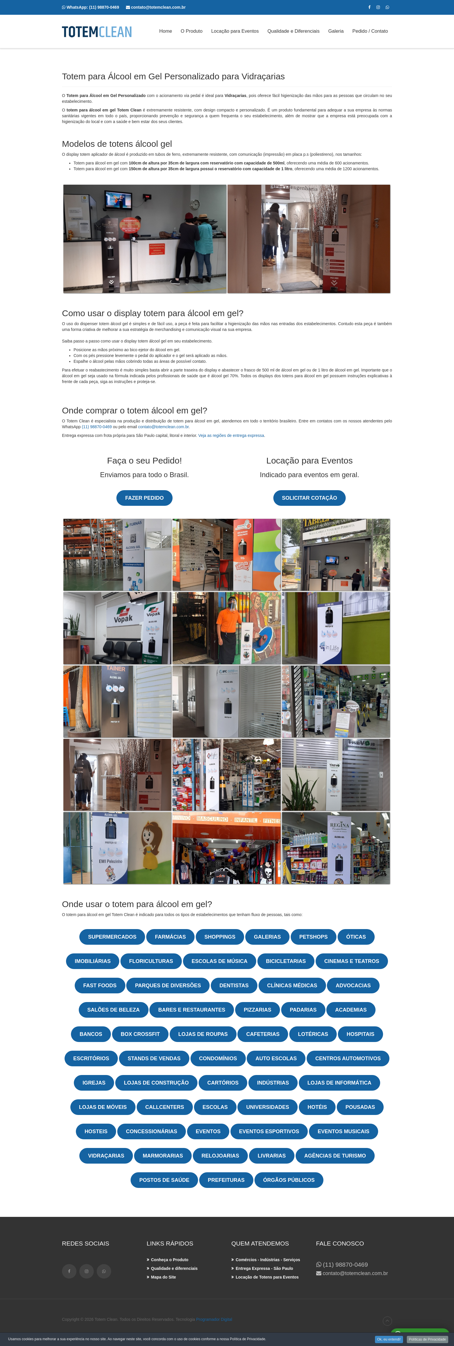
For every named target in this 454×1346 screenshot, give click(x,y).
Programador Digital (214, 1319)
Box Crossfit (140, 1034)
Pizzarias (257, 1010)
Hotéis (317, 1107)
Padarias (303, 1010)
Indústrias (273, 1083)
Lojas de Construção (156, 1083)
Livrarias (272, 1156)
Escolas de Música (220, 961)
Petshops (313, 937)
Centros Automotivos (348, 1058)
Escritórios (91, 1058)
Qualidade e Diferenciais (294, 31)
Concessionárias (151, 1131)
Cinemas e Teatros (351, 961)
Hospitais (360, 1034)
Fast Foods (100, 985)
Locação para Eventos (235, 31)
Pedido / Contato (370, 31)
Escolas (215, 1107)
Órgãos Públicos (289, 1180)
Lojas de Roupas (203, 1034)
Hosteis (96, 1131)
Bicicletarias (286, 961)
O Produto (191, 31)
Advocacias (353, 985)
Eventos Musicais (343, 1131)
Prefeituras (226, 1180)
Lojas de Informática (339, 1083)
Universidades (267, 1107)
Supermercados (112, 937)
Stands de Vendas (154, 1058)
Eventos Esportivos (269, 1131)
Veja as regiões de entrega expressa (231, 435)
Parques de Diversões (168, 985)
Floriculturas (151, 961)
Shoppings (219, 937)
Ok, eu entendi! (388, 1339)
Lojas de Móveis (103, 1107)
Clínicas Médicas (292, 985)
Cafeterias (262, 1034)
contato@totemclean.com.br (163, 426)
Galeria (336, 31)
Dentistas (234, 985)
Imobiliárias (93, 961)
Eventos (208, 1131)
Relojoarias (220, 1156)
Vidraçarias (106, 1156)
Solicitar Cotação (309, 498)
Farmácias (170, 937)
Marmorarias (163, 1156)
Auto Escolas (276, 1058)
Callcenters (164, 1107)
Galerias (267, 937)
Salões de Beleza (113, 1010)
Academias (351, 1010)
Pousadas (360, 1107)
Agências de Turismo (335, 1156)
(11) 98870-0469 (107, 7)
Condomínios (218, 1058)
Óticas (356, 937)
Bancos (91, 1034)
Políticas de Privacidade (427, 1339)
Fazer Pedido (144, 498)
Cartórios (223, 1083)
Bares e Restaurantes (191, 1010)
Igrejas (94, 1083)
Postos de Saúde (164, 1180)
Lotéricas (313, 1034)
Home (165, 31)
